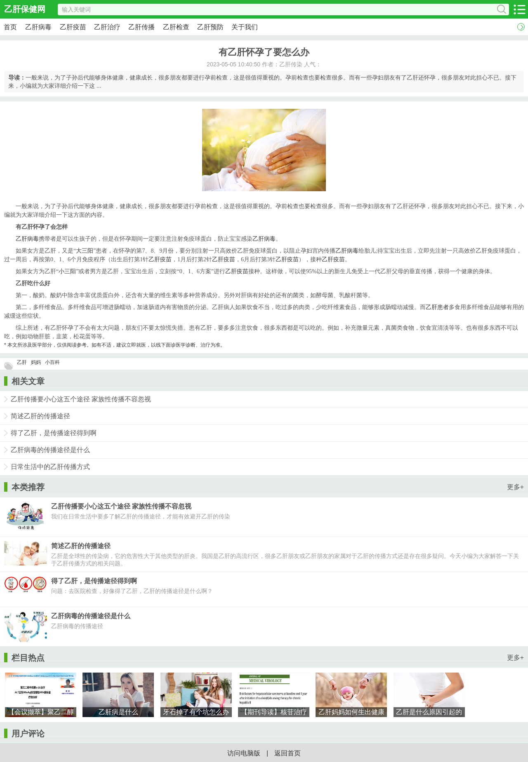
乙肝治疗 (107, 26)
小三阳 (67, 271)
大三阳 (84, 251)
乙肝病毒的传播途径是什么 (50, 449)
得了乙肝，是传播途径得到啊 (54, 432)
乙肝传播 (141, 26)
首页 (10, 26)
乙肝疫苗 (73, 26)
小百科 (52, 362)
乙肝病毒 (38, 26)
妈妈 (36, 362)
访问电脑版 (243, 753)
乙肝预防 (210, 26)
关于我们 (244, 26)
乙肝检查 (176, 26)
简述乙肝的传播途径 (40, 416)
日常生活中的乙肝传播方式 (50, 466)
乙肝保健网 (24, 9)
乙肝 (22, 362)
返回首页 (287, 753)
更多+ (515, 486)
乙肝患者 (437, 307)
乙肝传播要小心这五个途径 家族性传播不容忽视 (81, 399)
